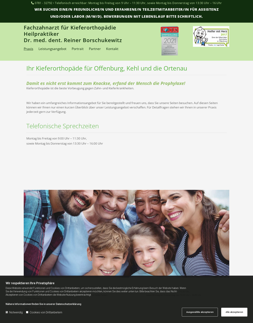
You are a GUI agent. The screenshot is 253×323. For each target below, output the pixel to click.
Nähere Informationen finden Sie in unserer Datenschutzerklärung (43, 304)
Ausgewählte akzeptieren (199, 312)
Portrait (78, 48)
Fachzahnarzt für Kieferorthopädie (70, 27)
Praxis (28, 48)
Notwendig (14, 312)
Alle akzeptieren (234, 312)
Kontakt (112, 48)
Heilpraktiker (42, 33)
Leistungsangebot (52, 48)
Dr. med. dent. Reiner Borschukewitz (73, 40)
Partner (95, 48)
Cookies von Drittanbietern (44, 312)
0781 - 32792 (43, 3)
